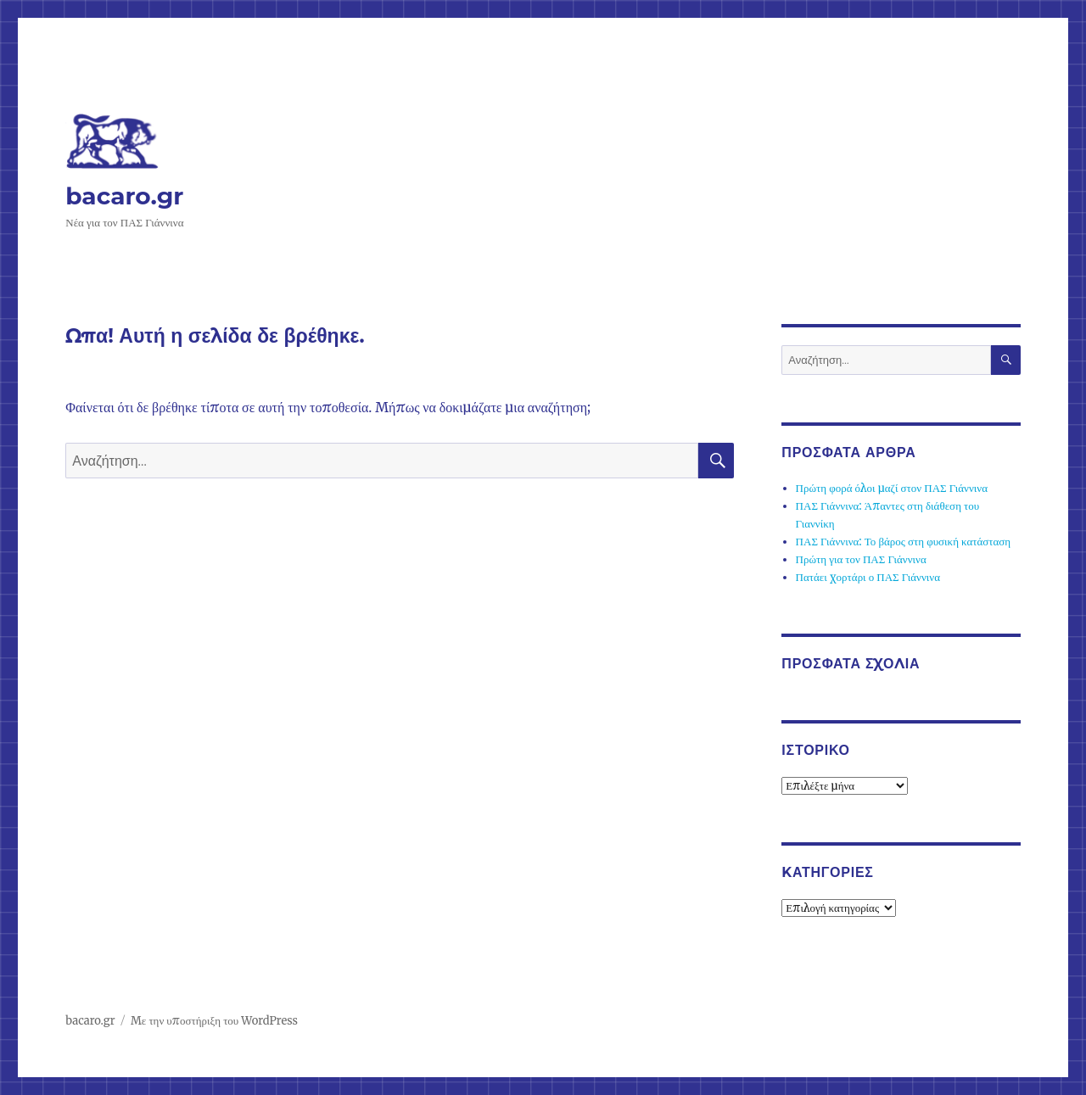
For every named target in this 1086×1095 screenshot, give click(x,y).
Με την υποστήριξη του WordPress (214, 1021)
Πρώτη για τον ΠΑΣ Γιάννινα (861, 559)
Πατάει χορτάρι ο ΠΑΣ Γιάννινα (868, 577)
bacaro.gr (124, 196)
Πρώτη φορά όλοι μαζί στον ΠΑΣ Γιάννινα (892, 488)
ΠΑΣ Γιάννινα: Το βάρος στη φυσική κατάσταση (903, 541)
